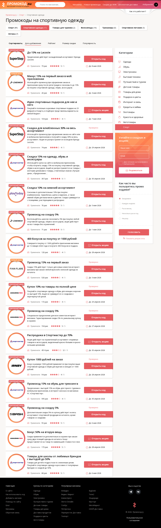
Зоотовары (126, 112)
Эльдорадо (93, 498)
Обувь (123, 66)
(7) (13, 34)
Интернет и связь (129, 102)
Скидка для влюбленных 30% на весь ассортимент (51, 129)
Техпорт (64, 516)
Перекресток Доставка (71, 512)
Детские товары (128, 87)
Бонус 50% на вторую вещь (44, 432)
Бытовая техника (129, 77)
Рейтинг (51, 43)
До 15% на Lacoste (38, 52)
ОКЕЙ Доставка (96, 509)
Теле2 (91, 494)
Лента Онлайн (67, 501)
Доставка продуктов (42, 512)
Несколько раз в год (130, 213)
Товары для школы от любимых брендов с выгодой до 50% (54, 458)
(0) (109, 28)
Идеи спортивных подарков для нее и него (52, 103)
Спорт (123, 127)
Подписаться (130, 170)
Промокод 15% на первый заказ (48, 262)
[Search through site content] (50, 4)
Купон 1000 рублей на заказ (45, 359)
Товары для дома (129, 92)
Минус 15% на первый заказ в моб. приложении (49, 77)
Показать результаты (134, 238)
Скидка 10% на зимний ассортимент (51, 187)
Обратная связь (12, 512)
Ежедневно (126, 199)
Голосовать (134, 232)
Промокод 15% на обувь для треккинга (52, 383)
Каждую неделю (128, 203)
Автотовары (127, 122)
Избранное (148, 5)
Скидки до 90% (109, 4)
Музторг (92, 501)
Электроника (127, 72)
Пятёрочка (66, 509)
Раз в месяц (126, 209)
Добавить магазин (14, 498)
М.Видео (65, 491)
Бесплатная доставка (128, 4)
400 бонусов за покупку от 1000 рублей (52, 238)
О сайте (9, 491)
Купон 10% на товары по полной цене (51, 286)
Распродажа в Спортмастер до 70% (49, 335)
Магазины (77, 4)
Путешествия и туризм (132, 82)
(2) (63, 28)
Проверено (93, 128)
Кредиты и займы (129, 107)
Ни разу (125, 218)
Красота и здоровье (130, 117)
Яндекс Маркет (67, 494)
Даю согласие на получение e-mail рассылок (136, 163)
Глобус (64, 505)
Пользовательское (135, 519)
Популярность (89, 43)
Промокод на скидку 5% (43, 214)
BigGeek (92, 491)
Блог (8, 505)
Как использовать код (15, 494)
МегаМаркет (94, 505)
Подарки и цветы (129, 97)
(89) (13, 28)
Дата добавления (33, 43)
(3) (133, 28)
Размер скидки (69, 43)
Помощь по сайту (13, 501)
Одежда (124, 61)
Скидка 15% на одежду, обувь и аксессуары (47, 158)
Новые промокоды (92, 4)
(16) (89, 28)
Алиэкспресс (66, 498)
